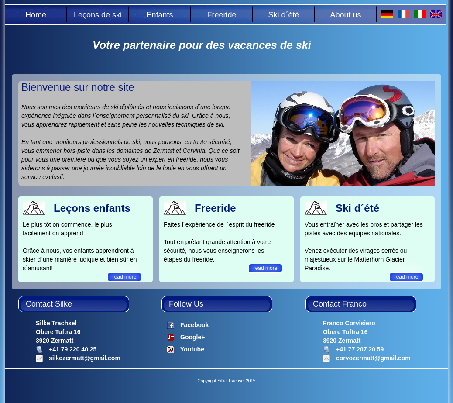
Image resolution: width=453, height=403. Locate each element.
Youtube (192, 349)
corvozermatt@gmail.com (373, 358)
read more (125, 277)
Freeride (221, 14)
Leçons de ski (98, 14)
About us (345, 14)
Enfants (159, 14)
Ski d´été (283, 14)
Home (35, 14)
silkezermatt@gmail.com (84, 358)
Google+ (192, 337)
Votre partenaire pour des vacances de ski (202, 45)
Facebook (194, 324)
